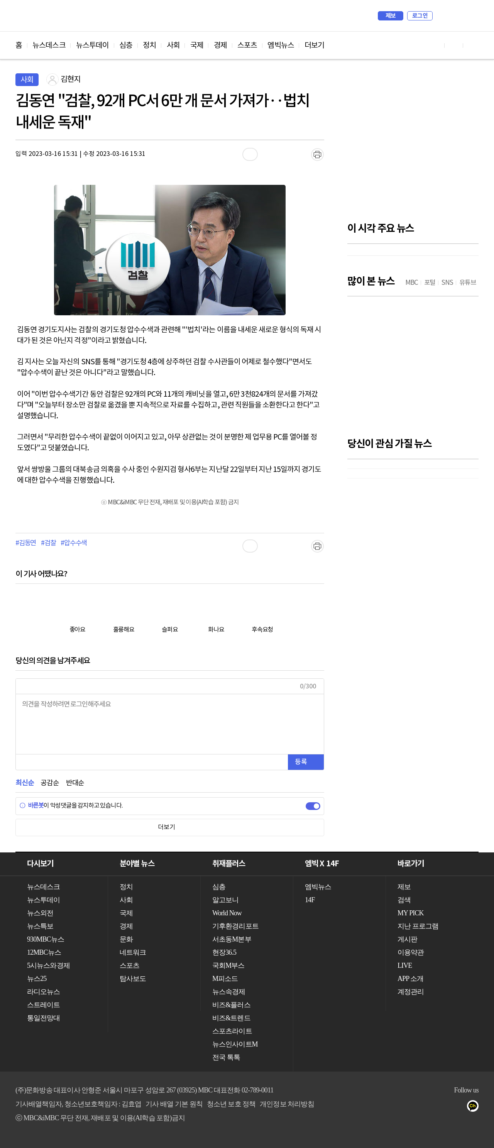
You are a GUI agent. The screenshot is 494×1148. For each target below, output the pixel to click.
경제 (220, 45)
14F (310, 900)
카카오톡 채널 (475, 1107)
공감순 (50, 783)
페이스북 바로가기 (454, 45)
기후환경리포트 (235, 926)
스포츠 (247, 45)
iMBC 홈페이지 (470, 16)
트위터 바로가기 (472, 45)
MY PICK (453, 15)
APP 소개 (410, 978)
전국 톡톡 (226, 1057)
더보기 (314, 45)
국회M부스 (228, 965)
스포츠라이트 (232, 1031)
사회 (173, 45)
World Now (227, 913)
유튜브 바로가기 (435, 45)
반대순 (75, 783)
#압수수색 (74, 543)
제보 (391, 15)
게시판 (407, 939)
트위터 (460, 1107)
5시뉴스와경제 (48, 965)
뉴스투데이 (92, 45)
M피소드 (225, 978)
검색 (442, 15)
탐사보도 (133, 978)
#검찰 (48, 543)
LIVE (405, 965)
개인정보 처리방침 (287, 1104)
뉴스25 (36, 978)
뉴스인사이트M (235, 1044)
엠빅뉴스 (280, 45)
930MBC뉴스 (45, 939)
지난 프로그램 (418, 926)
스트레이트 (43, 1005)
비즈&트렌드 (231, 1018)
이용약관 (411, 952)
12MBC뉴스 (44, 952)
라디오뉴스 (43, 992)
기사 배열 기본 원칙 (174, 1104)
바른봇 (31, 805)
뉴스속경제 (228, 992)
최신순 (24, 783)
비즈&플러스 (231, 1005)
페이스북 (444, 1107)
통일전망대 (43, 1018)
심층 (125, 45)
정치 (149, 45)
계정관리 (411, 992)
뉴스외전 (40, 913)
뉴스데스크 (49, 45)
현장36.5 (224, 952)
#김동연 (25, 543)
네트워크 (133, 952)
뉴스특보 (40, 926)
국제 (196, 45)
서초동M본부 (231, 939)
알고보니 (225, 900)
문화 (126, 939)
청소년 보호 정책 (231, 1104)
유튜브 (429, 1107)
